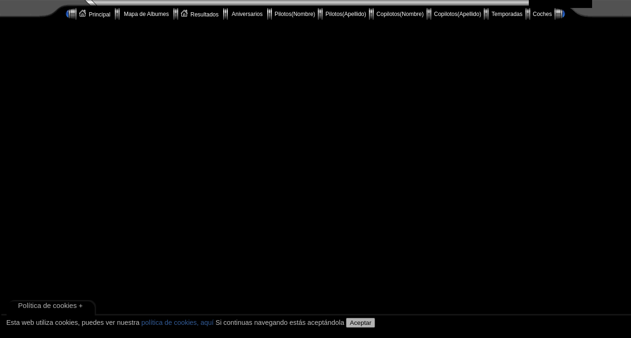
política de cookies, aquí (177, 322)
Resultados (200, 14)
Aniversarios (247, 14)
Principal (95, 14)
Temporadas (506, 14)
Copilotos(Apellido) (457, 14)
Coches (542, 14)
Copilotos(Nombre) (400, 14)
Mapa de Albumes (146, 14)
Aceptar (360, 322)
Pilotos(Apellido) (345, 14)
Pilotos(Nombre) (295, 14)
